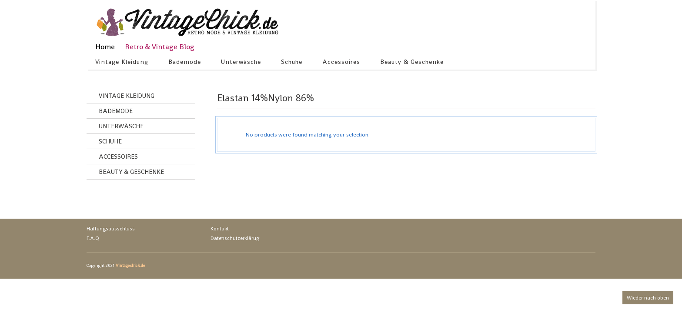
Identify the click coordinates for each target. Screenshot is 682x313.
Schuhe (291, 63)
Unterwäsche (241, 63)
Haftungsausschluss (111, 228)
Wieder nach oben (648, 297)
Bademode (185, 63)
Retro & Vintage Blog (159, 46)
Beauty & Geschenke (412, 63)
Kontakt (220, 228)
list (583, 100)
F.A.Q (93, 238)
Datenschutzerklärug (235, 238)
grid (568, 100)
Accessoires (341, 63)
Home (105, 46)
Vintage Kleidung (122, 63)
